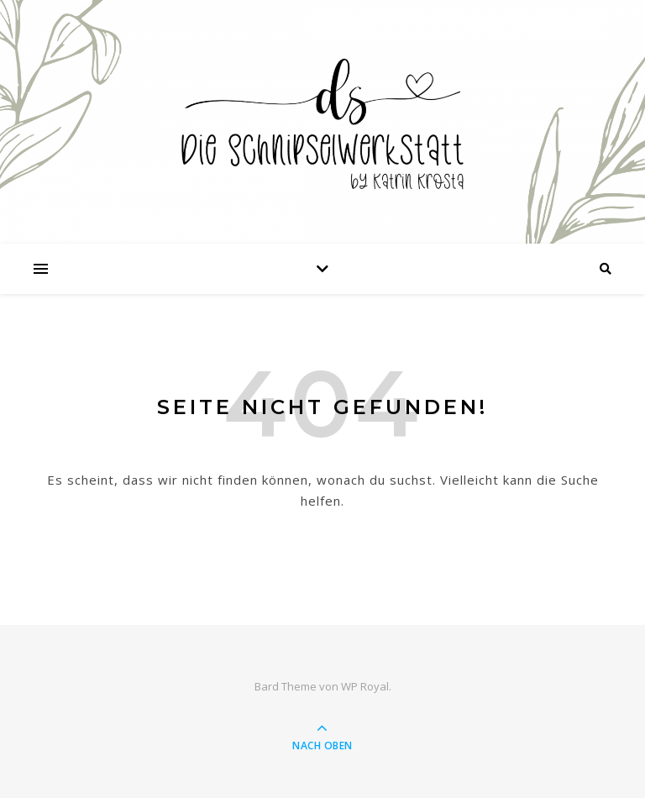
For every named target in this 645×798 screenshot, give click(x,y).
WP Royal (365, 686)
